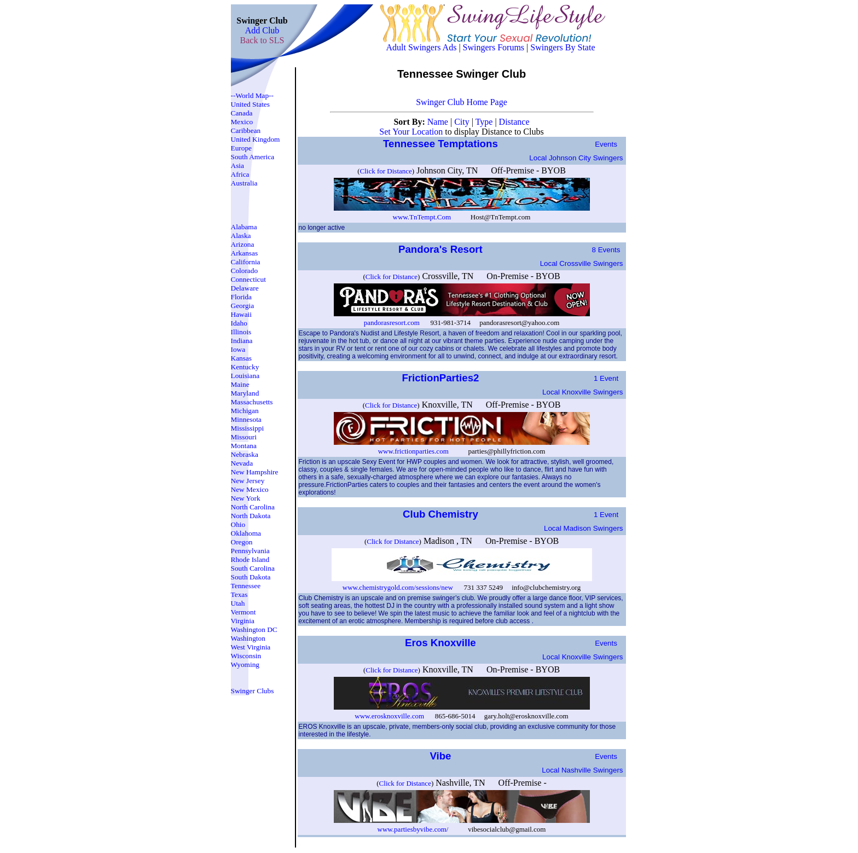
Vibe (442, 756)
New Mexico (250, 489)
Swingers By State (562, 47)
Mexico (242, 122)
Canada (242, 113)
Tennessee (246, 586)
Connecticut (248, 279)
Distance (514, 121)
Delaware (245, 288)
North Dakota (251, 516)
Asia (237, 165)
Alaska (241, 235)
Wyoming (245, 664)
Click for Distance (386, 171)
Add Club (262, 30)
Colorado (244, 270)
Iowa (238, 349)
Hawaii (241, 314)
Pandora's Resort (441, 249)
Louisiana (245, 376)
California (245, 262)
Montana (244, 446)
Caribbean (246, 130)
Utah (238, 603)
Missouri (244, 437)
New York (245, 498)
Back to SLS (262, 40)
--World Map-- (252, 95)
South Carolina (253, 568)
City (463, 121)
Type (485, 121)
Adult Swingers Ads (421, 47)
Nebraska (244, 454)
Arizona (242, 244)
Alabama (244, 227)
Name (438, 121)
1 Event (606, 378)
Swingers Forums (493, 47)
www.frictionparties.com (413, 451)
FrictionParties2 (442, 378)
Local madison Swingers (583, 528)
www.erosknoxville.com (389, 716)
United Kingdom (255, 139)
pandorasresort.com (392, 322)
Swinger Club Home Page (461, 102)
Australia (244, 183)
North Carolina (253, 507)
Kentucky (245, 367)
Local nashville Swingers (582, 770)
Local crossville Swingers (581, 263)
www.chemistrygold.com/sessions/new (398, 587)
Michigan (245, 411)
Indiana (242, 340)
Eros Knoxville (442, 642)
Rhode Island (250, 559)
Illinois (241, 332)
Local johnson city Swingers (576, 158)
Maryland (245, 393)
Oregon (242, 542)
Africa (240, 174)
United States (250, 104)
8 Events (606, 250)
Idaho (239, 323)
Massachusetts (252, 402)
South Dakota (251, 577)
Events (606, 144)
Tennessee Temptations (442, 143)
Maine (240, 384)
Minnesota (246, 419)
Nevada (242, 463)
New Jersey (248, 481)
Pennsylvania (250, 551)
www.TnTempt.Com (422, 217)
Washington (248, 638)
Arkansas (244, 253)
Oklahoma (246, 533)
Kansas (241, 358)
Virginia (242, 621)
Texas (239, 594)
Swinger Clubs (252, 691)
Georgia (242, 305)
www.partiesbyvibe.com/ (413, 829)
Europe (241, 148)
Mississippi (247, 428)
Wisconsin (246, 656)
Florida (241, 297)
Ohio (238, 524)
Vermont (243, 612)
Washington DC (254, 629)
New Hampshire (255, 472)
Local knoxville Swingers (582, 392)
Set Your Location (411, 131)
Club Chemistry (442, 514)
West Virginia (251, 647)
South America (253, 157)
